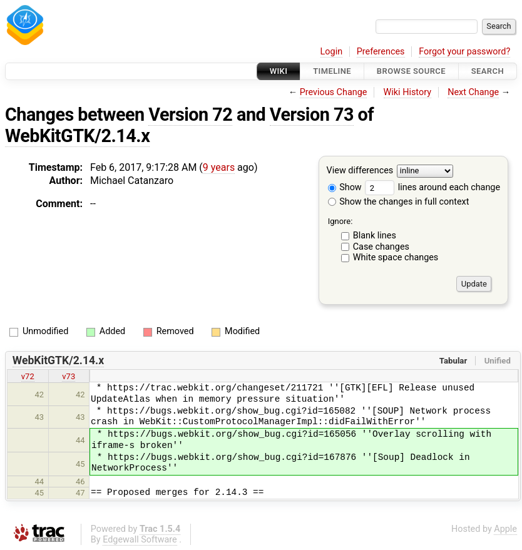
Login (331, 51)
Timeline (332, 71)
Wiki (279, 71)
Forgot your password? (464, 51)
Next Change (473, 92)
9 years (219, 167)
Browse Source (411, 71)
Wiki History (407, 92)
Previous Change (333, 92)
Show (345, 187)
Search (487, 71)
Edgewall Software (140, 539)
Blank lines (374, 235)
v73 (68, 376)
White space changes (396, 257)
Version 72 (190, 114)
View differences (360, 171)
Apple (505, 529)
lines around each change (432, 187)
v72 (27, 376)
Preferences (381, 51)
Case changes (381, 247)
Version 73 (312, 114)
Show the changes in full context (398, 201)
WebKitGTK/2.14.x (77, 135)
